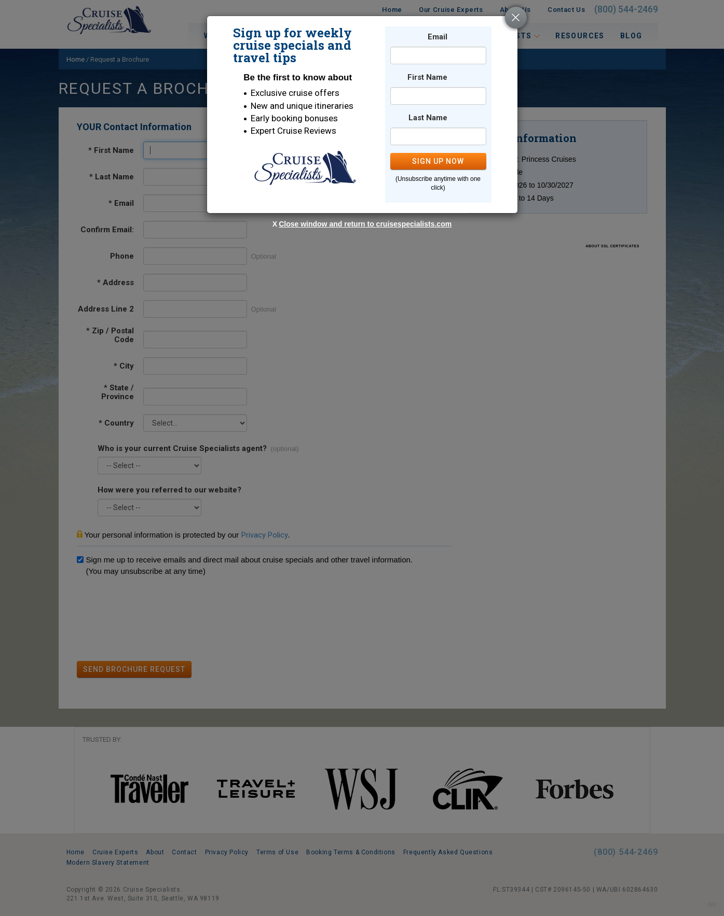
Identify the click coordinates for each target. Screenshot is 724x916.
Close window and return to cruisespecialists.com (365, 224)
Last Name (427, 118)
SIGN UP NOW (438, 161)
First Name (427, 77)
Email (437, 37)
